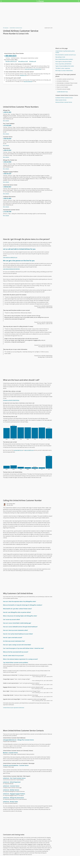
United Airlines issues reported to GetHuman (13, 707)
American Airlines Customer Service (63, 102)
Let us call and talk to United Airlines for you (19, 249)
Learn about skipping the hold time (11, 269)
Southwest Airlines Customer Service (64, 97)
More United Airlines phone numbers (64, 59)
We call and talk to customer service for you (65, 54)
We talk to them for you (11, 61)
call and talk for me (18, 450)
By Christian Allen (11, 503)
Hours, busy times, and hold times (63, 63)
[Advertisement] (27, 94)
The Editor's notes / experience (62, 68)
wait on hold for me (29, 450)
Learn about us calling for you (10, 257)
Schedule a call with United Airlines (11, 400)
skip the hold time (28, 81)
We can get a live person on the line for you (19, 260)
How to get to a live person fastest (63, 61)
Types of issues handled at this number (64, 66)
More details (6, 120)
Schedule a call (32, 61)
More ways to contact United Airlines (64, 70)
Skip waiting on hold (23, 61)
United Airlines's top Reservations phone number (65, 51)
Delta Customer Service (60, 100)
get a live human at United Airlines (33, 69)
